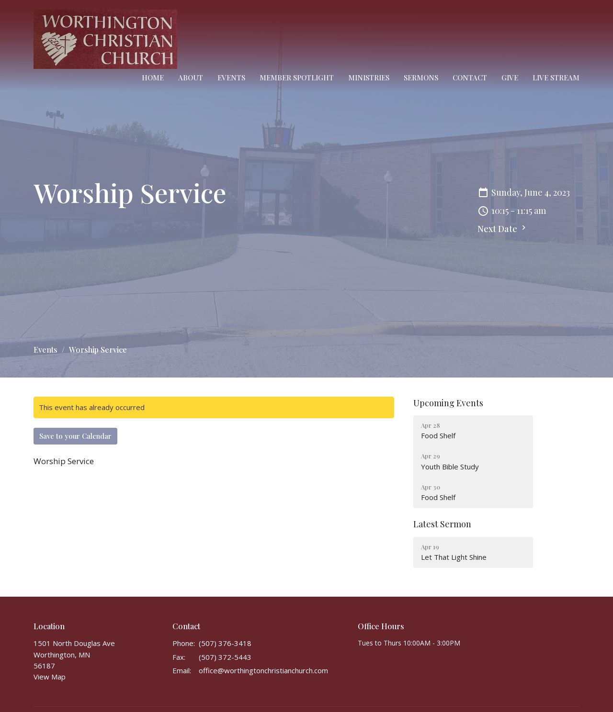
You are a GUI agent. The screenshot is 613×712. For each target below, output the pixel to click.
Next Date (502, 228)
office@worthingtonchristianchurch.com (263, 670)
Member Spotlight (297, 77)
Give (509, 77)
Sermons (421, 77)
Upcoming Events (448, 403)
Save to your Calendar (75, 436)
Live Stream (556, 77)
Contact (470, 77)
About (190, 77)
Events (231, 77)
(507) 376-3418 (225, 643)
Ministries (368, 77)
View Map (50, 676)
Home (153, 77)
